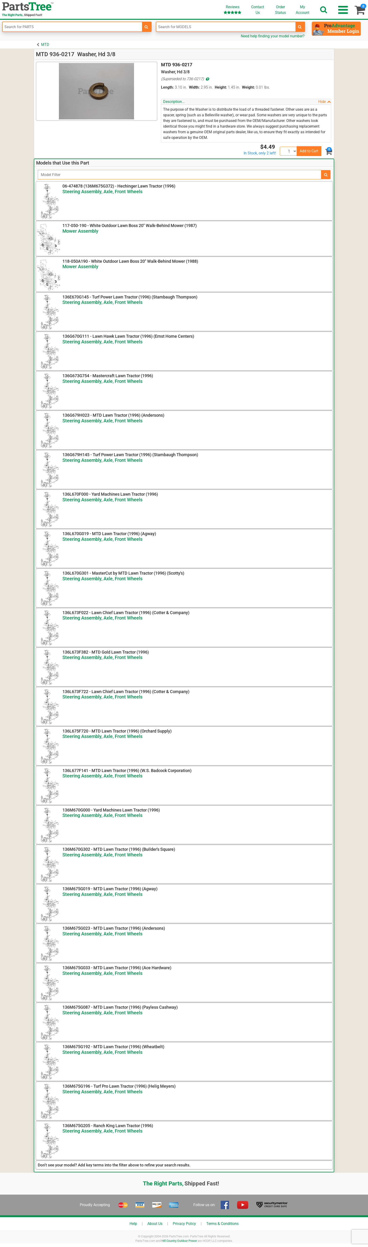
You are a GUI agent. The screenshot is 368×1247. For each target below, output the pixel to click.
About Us (154, 1223)
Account (302, 9)
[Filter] (179, 174)
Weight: (248, 87)
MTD (45, 44)
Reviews (232, 9)
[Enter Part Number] (72, 26)
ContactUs (257, 10)
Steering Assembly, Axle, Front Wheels (102, 191)
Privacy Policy (184, 1223)
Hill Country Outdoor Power (179, 1241)
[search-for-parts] (146, 26)
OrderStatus (280, 10)
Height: (221, 87)
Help (133, 1223)
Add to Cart (309, 151)
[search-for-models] (300, 26)
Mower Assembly (80, 231)
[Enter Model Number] (226, 26)
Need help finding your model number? (273, 36)
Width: (194, 87)
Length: (167, 87)
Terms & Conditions (222, 1223)
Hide (324, 101)
